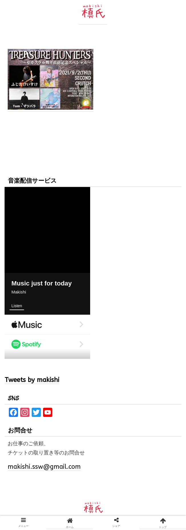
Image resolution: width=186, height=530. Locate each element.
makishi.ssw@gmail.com (44, 466)
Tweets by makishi (32, 380)
